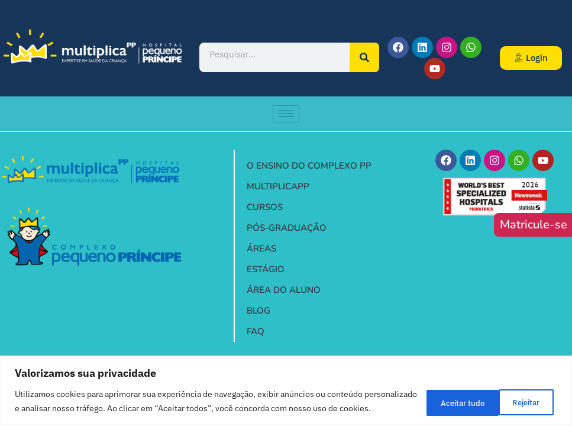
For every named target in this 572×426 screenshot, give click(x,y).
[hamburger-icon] (286, 113)
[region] (286, 383)
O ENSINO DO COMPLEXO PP (309, 166)
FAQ (255, 331)
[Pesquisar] (364, 57)
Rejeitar (440, 394)
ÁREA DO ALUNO (284, 290)
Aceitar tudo (517, 394)
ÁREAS (261, 248)
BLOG (258, 311)
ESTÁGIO (268, 269)
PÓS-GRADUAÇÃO (287, 228)
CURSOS (268, 207)
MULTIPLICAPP (278, 186)
